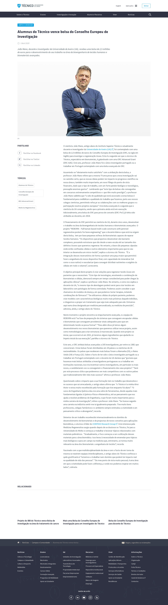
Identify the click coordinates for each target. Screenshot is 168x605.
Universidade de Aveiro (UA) (99, 149)
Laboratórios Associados (71, 560)
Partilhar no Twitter (28, 159)
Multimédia (21, 567)
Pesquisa (148, 14)
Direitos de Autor (137, 574)
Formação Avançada (47, 574)
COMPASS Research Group (104, 424)
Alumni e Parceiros (94, 14)
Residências (112, 581)
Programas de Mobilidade (49, 578)
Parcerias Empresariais (71, 573)
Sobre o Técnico (23, 14)
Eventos (20, 571)
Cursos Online (45, 571)
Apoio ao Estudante (47, 581)
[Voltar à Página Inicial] (19, 542)
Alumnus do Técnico (26, 185)
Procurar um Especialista (94, 566)
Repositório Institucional (94, 570)
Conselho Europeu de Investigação (26, 193)
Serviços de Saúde (115, 574)
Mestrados (44, 560)
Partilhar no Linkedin (29, 165)
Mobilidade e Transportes (117, 564)
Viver (115, 14)
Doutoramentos (45, 567)
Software (89, 577)
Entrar (146, 6)
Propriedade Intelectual (71, 570)
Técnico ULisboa (30, 6)
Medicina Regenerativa (27, 208)
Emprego (89, 584)
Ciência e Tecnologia (25, 557)
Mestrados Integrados (48, 564)
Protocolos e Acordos (116, 567)
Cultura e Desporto (24, 564)
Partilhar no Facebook (29, 153)
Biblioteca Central (92, 557)
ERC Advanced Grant (26, 201)
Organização (135, 560)
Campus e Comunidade (25, 25)
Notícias (131, 14)
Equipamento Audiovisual (94, 573)
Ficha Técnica (135, 567)
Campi (133, 564)
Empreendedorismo (70, 577)
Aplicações (129, 6)
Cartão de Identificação (116, 557)
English (118, 6)
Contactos (134, 581)
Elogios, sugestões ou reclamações (136, 543)
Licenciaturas (44, 557)
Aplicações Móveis (114, 560)
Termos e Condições (138, 571)
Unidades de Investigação (72, 557)
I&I (64, 552)
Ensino (43, 14)
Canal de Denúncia (137, 578)
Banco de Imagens (92, 580)
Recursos (89, 552)
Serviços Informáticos (116, 571)
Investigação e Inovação (66, 14)
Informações (136, 552)
